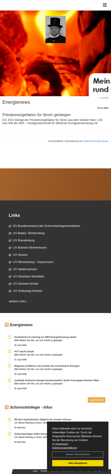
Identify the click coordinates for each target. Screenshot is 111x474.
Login (35, 471)
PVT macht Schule (24, 351)
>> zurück (104, 98)
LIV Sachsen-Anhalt (23, 283)
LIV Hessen (18, 254)
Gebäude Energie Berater (96, 141)
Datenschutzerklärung (64, 447)
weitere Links (18, 301)
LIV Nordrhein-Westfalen (26, 276)
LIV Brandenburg (22, 240)
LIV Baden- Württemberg (27, 233)
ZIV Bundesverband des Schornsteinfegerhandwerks (44, 226)
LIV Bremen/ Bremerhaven (28, 247)
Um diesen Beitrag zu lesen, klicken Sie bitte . (38, 422)
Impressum (62, 444)
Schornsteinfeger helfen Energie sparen (35, 434)
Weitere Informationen (78, 454)
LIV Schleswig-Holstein (25, 290)
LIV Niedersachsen (23, 269)
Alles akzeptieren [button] (77, 463)
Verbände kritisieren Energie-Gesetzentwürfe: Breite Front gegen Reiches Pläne (56, 380)
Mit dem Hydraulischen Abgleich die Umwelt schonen (42, 419)
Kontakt (44, 471)
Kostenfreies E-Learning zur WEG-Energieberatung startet (45, 337)
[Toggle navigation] (105, 5)
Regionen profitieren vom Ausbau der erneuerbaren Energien (46, 366)
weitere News (96, 400)
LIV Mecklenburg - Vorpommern (31, 262)
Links (14, 215)
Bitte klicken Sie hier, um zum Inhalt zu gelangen (38, 340)
